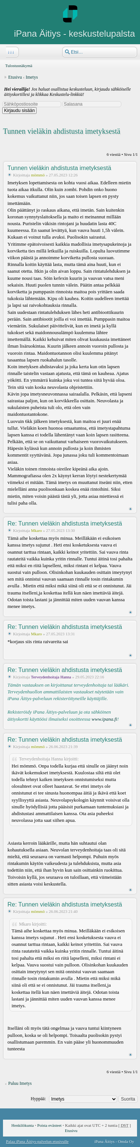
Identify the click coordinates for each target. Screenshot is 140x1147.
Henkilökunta (23, 1125)
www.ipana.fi (104, 719)
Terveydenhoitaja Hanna (51, 677)
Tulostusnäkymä (18, 65)
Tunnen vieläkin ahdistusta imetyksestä (61, 131)
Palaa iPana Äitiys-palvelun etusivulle (37, 1141)
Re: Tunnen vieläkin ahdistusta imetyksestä (64, 523)
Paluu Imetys (20, 1083)
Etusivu (15, 77)
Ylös (130, 509)
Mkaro (36, 530)
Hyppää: (38, 1098)
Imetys (32, 77)
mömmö (38, 175)
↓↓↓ (10, 52)
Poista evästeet (49, 1125)
